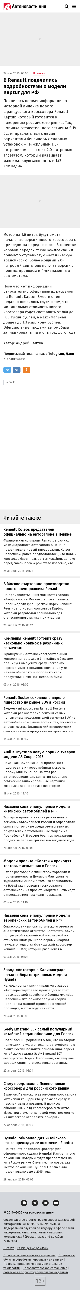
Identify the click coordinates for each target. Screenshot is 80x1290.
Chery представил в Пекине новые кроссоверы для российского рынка (36, 1086)
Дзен (70, 353)
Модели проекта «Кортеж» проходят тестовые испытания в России (37, 863)
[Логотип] (24, 6)
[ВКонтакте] (16, 370)
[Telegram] (7, 370)
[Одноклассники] (26, 370)
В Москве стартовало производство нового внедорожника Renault (36, 586)
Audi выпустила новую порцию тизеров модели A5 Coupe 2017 (39, 754)
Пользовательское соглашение (45, 1268)
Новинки (39, 73)
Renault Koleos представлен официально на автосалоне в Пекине (37, 532)
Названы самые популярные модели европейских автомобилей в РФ (36, 918)
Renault (10, 382)
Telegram (56, 353)
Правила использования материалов (29, 1255)
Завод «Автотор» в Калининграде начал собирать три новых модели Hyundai (35, 975)
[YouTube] (56, 1203)
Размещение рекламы (32, 1248)
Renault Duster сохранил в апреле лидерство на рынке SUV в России (34, 700)
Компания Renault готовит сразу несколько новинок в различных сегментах (33, 643)
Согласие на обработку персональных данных (35, 1272)
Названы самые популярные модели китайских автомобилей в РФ (36, 809)
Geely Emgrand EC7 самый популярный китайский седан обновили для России (38, 1031)
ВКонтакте (15, 359)
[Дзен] (24, 1203)
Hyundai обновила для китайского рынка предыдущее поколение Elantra (38, 1140)
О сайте (8, 1248)
